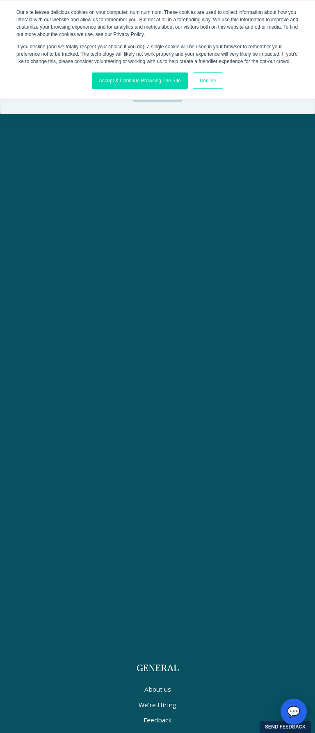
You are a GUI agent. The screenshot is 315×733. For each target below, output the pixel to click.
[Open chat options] (294, 712)
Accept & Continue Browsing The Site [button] (140, 81)
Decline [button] (208, 81)
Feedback (158, 720)
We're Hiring (157, 705)
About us (157, 689)
